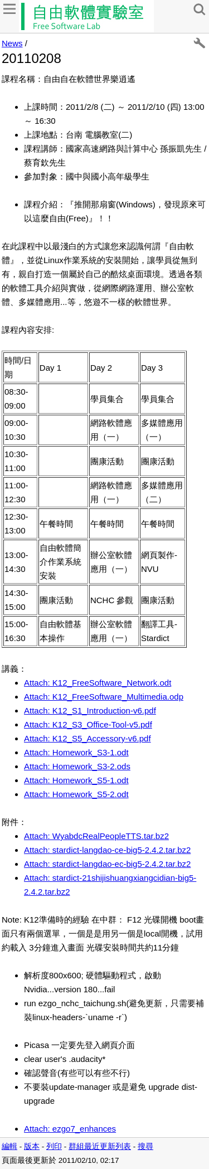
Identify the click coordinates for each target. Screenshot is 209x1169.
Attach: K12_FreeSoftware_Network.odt (97, 682)
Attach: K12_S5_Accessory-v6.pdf (87, 738)
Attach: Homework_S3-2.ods (77, 766)
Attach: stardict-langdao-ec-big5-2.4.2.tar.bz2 (107, 864)
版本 (32, 1146)
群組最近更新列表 (100, 1146)
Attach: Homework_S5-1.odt (76, 780)
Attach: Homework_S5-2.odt (76, 794)
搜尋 (145, 1146)
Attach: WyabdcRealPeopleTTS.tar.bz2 (96, 836)
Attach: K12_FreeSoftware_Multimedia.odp (103, 696)
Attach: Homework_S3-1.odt (76, 752)
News (12, 43)
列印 (54, 1146)
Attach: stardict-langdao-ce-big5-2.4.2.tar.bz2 (107, 850)
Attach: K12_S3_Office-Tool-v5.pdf (88, 724)
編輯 (9, 1146)
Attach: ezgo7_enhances (70, 1128)
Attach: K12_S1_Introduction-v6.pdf (90, 710)
